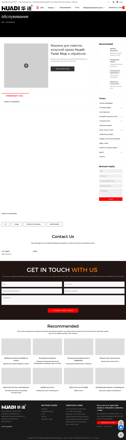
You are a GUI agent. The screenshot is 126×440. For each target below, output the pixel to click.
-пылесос (102, 156)
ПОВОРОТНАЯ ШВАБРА (34, 224)
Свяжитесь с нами (115, 7)
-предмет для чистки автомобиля (109, 139)
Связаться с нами (47, 419)
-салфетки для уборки (106, 134)
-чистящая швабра (105, 107)
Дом (41, 7)
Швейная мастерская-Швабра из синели (116, 50)
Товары (50, 7)
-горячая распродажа (106, 103)
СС (5, 224)
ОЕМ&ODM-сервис (47, 411)
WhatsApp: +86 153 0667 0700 (75, 414)
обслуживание (65, 7)
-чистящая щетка (104, 121)
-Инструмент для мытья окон (108, 116)
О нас (77, 7)
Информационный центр (92, 7)
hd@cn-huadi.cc (6, 254)
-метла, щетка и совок (106, 130)
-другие (101, 152)
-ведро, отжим (103, 143)
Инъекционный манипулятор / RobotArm (115, 73)
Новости (44, 416)
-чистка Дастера (104, 112)
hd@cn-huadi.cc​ (84, 416)
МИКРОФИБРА (54, 224)
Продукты (44, 409)
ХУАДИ (16, 224)
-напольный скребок (105, 125)
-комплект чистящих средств (108, 147)
